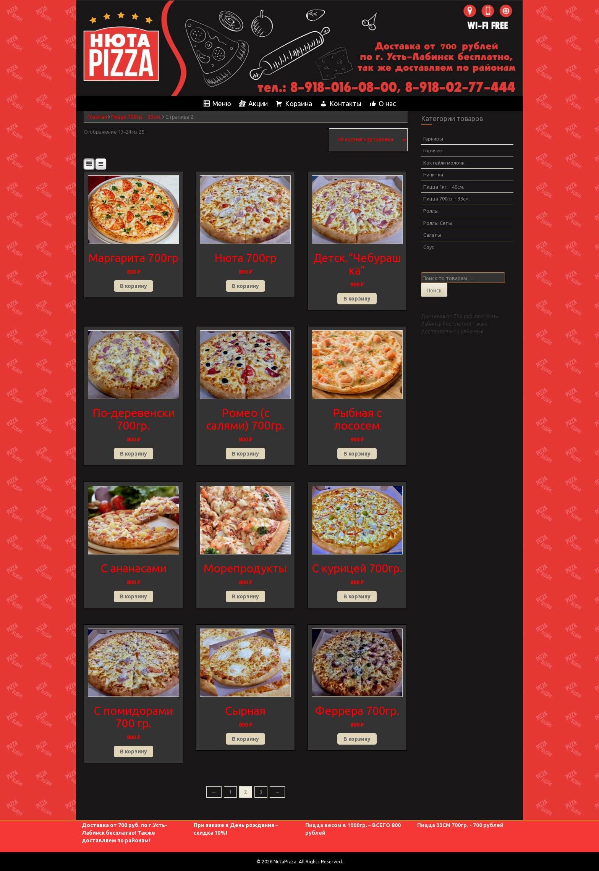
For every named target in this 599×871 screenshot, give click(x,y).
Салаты (432, 235)
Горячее (432, 150)
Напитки (433, 174)
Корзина (298, 103)
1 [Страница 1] (230, 792)
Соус (428, 247)
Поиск (434, 291)
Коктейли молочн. (444, 162)
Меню (221, 103)
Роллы (431, 210)
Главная (97, 117)
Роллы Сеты (437, 223)
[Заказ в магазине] (368, 139)
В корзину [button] (133, 286)
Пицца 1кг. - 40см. (443, 186)
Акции (258, 103)
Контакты (345, 103)
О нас (387, 103)
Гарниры (433, 138)
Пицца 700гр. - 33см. (136, 117)
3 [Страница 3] (260, 792)
